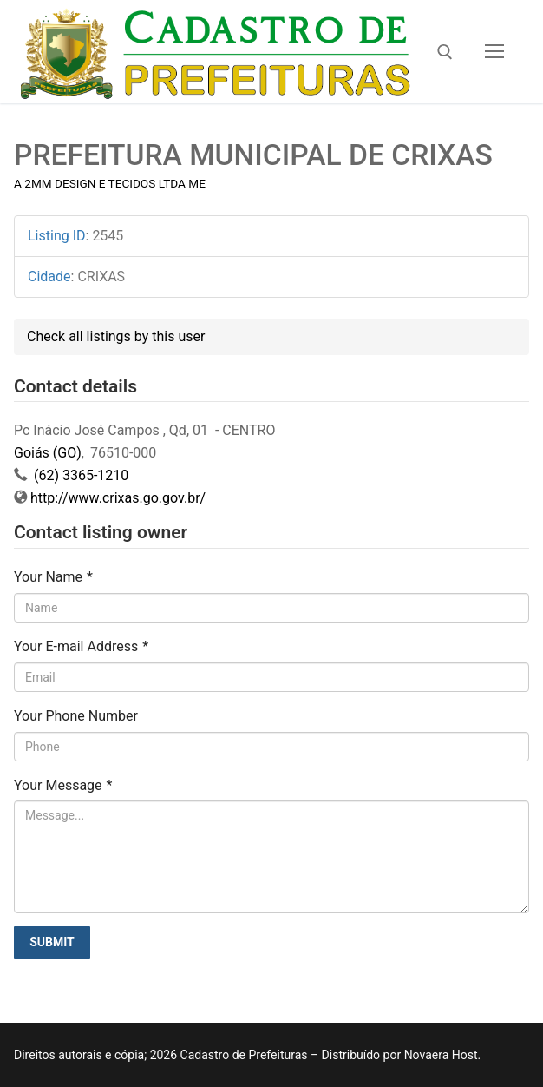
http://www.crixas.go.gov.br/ (118, 498)
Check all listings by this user (116, 336)
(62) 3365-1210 (79, 475)
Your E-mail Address (81, 646)
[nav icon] (494, 52)
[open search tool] (445, 52)
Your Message (63, 785)
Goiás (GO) (48, 453)
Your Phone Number (76, 716)
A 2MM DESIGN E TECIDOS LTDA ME (110, 183)
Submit (52, 942)
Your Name (53, 577)
